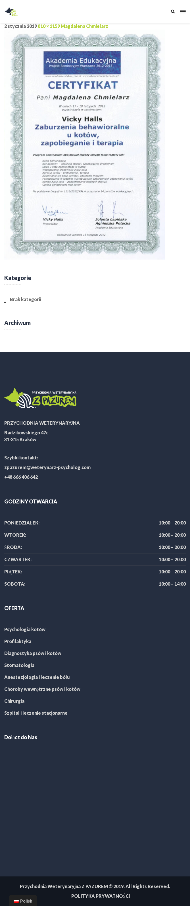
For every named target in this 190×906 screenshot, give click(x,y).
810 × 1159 (49, 26)
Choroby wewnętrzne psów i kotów (42, 689)
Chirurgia (14, 701)
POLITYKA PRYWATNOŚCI (100, 896)
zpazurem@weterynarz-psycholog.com (47, 467)
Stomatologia (19, 665)
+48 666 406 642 (21, 477)
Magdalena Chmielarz (84, 26)
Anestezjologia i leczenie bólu (37, 677)
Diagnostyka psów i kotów (32, 653)
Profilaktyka (17, 641)
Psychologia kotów (24, 629)
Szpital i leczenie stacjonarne (36, 713)
